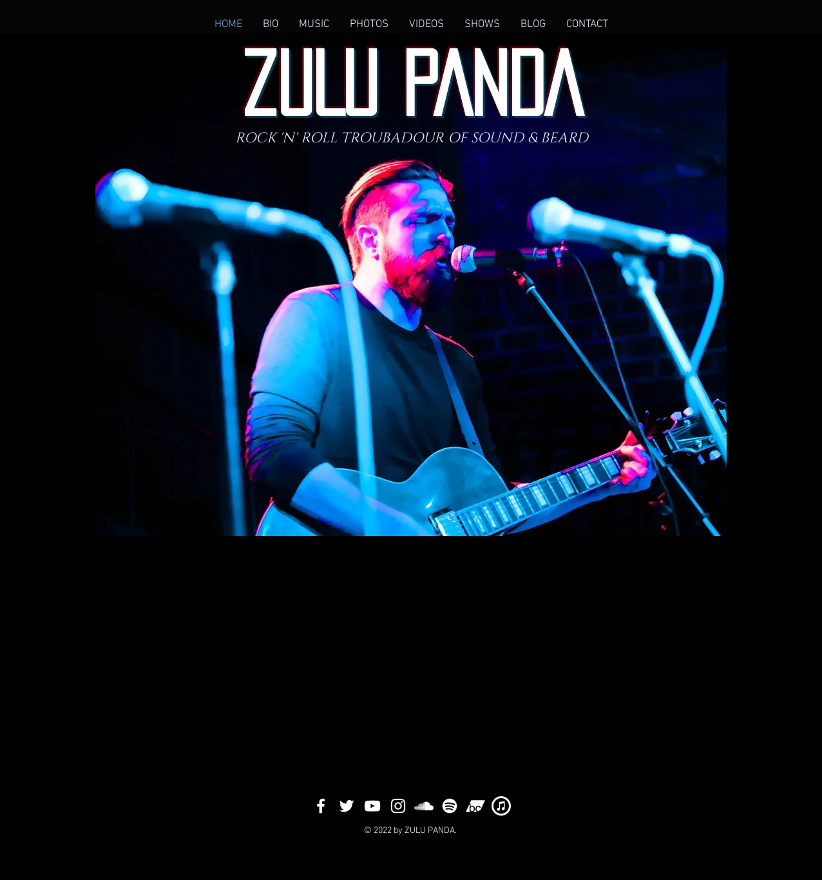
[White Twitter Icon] (346, 806)
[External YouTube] (559, 663)
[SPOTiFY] (449, 806)
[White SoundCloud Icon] (424, 806)
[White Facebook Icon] (320, 806)
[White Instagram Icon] (398, 806)
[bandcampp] (475, 806)
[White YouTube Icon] (372, 806)
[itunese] (501, 806)
